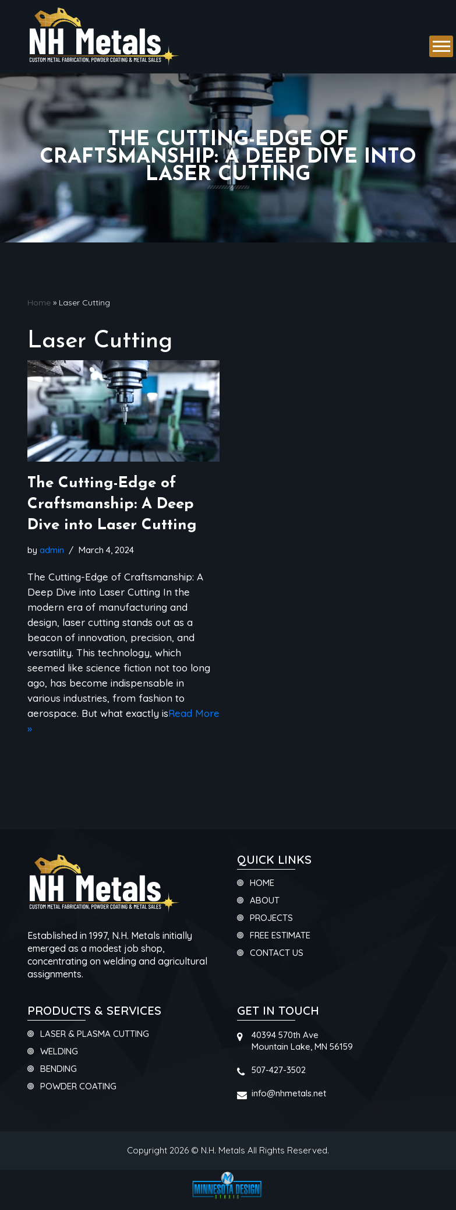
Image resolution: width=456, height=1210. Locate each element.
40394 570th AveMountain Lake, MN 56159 (302, 1040)
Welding (59, 1052)
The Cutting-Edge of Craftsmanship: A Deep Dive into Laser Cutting (112, 505)
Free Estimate (280, 936)
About (265, 901)
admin (52, 549)
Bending (58, 1069)
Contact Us (276, 953)
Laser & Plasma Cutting (94, 1034)
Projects (271, 918)
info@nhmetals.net (289, 1093)
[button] (441, 46)
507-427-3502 (279, 1069)
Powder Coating (78, 1087)
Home (39, 302)
